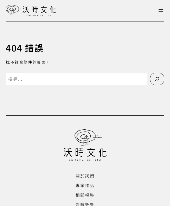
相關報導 (85, 195)
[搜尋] (157, 79)
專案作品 (85, 185)
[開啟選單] (160, 10)
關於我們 (85, 176)
